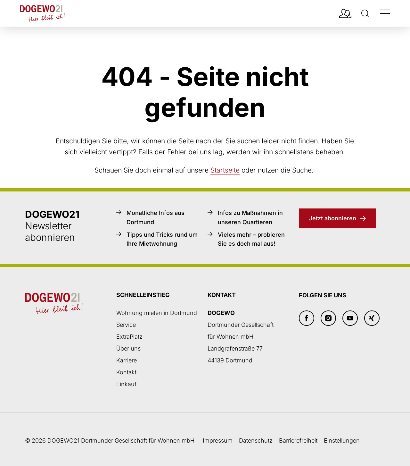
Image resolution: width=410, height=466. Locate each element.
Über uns (128, 348)
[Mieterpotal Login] (345, 13)
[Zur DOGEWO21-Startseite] (42, 13)
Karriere (126, 360)
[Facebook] (306, 318)
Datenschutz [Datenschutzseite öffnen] (256, 440)
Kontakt (126, 372)
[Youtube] (350, 318)
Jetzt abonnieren (332, 218)
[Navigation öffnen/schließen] (385, 13)
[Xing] (372, 318)
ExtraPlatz (129, 336)
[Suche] (365, 13)
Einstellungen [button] (342, 440)
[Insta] (328, 318)
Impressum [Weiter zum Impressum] (218, 440)
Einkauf (126, 384)
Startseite (225, 170)
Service (126, 324)
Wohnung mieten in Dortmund (156, 312)
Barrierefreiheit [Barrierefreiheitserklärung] (298, 440)
